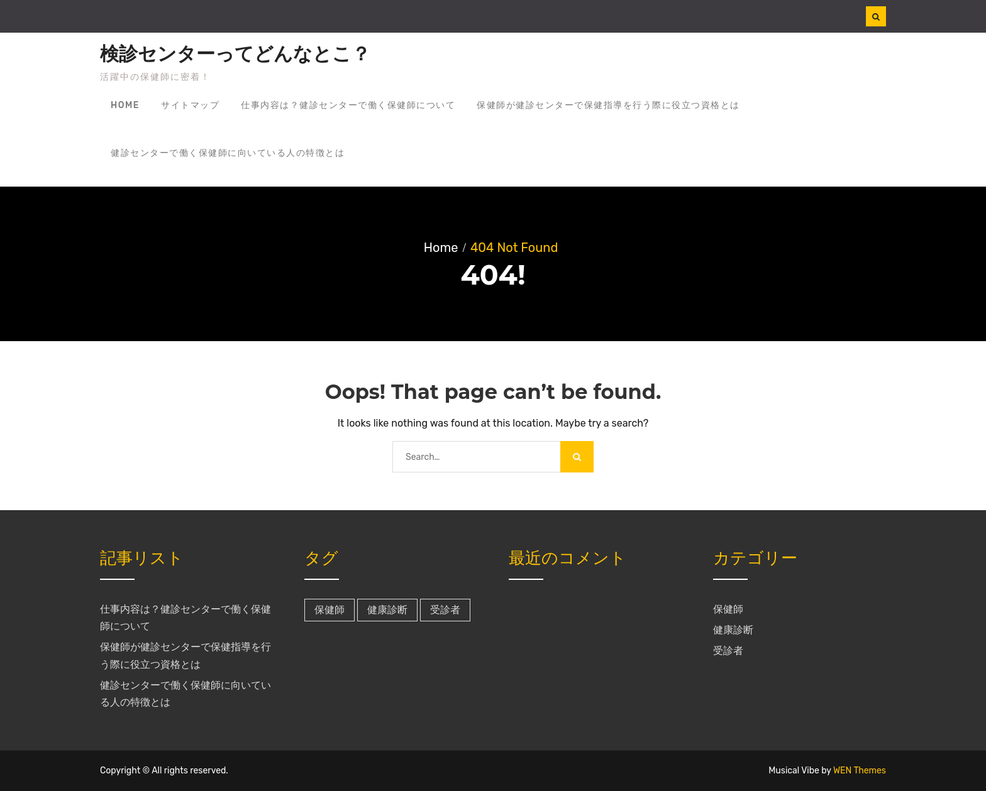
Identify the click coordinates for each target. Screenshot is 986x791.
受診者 (728, 651)
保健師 (728, 609)
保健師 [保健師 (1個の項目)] (329, 610)
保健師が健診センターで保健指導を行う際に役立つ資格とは (608, 105)
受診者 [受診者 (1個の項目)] (445, 610)
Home (125, 105)
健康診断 (733, 630)
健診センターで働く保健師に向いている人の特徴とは (228, 153)
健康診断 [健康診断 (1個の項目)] (387, 610)
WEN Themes (859, 770)
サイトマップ (190, 105)
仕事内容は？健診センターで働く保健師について (348, 105)
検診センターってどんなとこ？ (235, 54)
